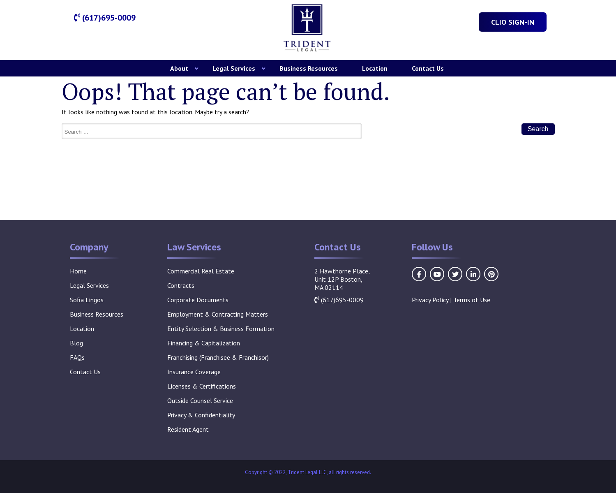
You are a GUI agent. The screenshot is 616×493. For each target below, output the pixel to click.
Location (375, 68)
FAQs (77, 357)
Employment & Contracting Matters (217, 314)
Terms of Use (471, 300)
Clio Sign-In (512, 22)
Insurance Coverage (194, 372)
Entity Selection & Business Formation (221, 328)
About (179, 68)
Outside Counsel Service (200, 400)
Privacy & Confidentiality (201, 415)
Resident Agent (188, 429)
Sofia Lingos (87, 300)
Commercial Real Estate (200, 271)
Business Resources (308, 68)
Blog (76, 343)
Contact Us (428, 68)
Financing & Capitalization (203, 343)
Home (78, 271)
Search (538, 128)
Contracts (180, 285)
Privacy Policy (430, 300)
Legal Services (233, 68)
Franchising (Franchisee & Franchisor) (218, 357)
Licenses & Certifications (201, 386)
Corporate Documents (197, 300)
